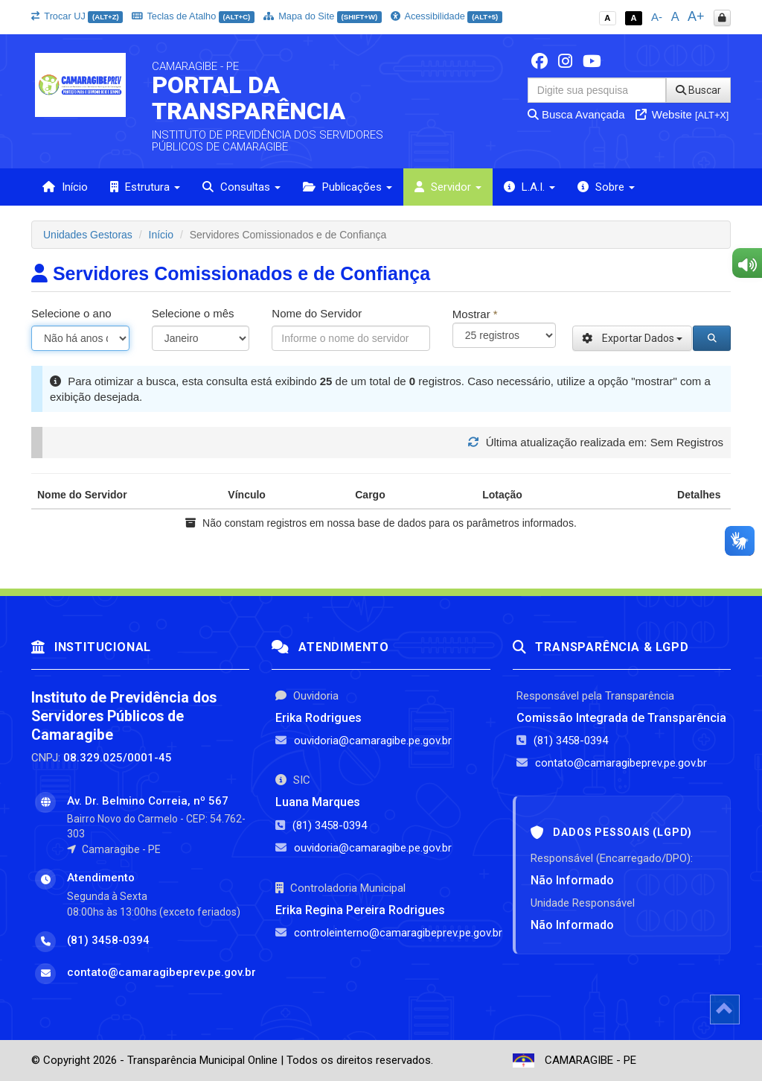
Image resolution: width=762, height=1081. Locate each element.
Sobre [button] (606, 187)
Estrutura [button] (145, 187)
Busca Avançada (576, 114)
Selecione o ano (71, 313)
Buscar (698, 90)
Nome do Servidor (317, 313)
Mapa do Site (322, 16)
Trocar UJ (77, 16)
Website (682, 114)
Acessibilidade (446, 16)
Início (65, 187)
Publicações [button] (347, 187)
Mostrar (475, 314)
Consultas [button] (241, 187)
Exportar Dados (632, 338)
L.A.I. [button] (529, 187)
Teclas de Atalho (193, 16)
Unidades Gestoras (87, 235)
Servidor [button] (447, 187)
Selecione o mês (193, 313)
